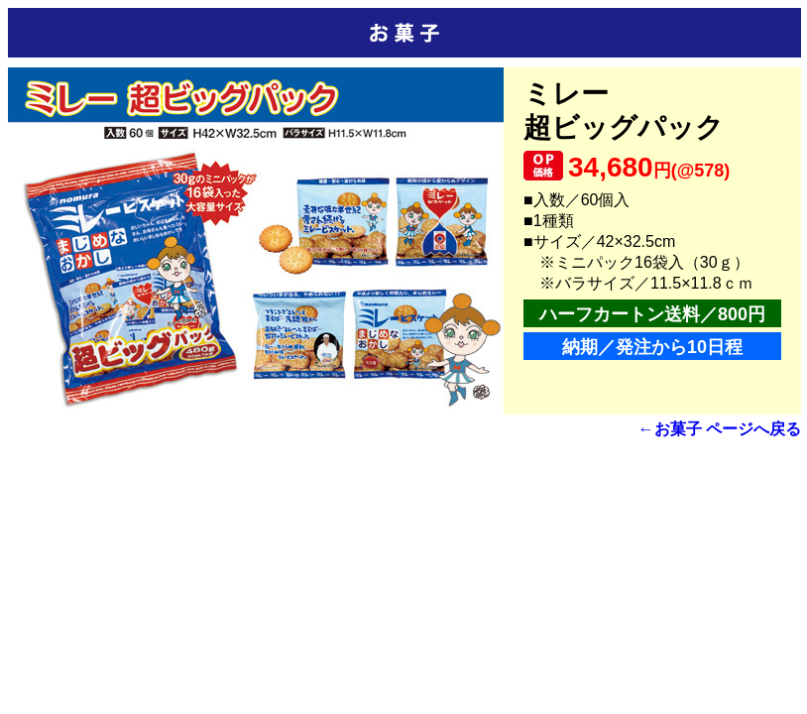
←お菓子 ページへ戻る (719, 428)
